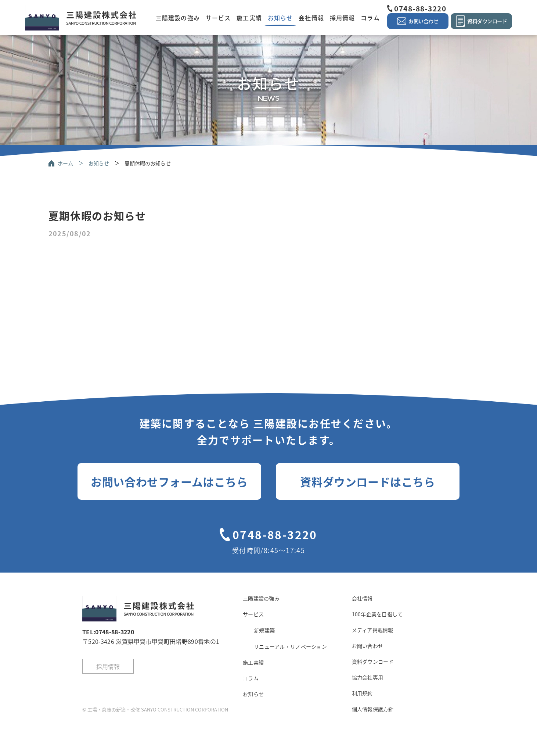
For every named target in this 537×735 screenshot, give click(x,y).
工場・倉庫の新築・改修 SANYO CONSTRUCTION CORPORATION (157, 709)
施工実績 (249, 17)
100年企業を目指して (377, 614)
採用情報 (342, 17)
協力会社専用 (367, 677)
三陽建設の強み (178, 17)
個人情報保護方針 (373, 709)
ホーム (65, 163)
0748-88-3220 (420, 8)
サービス (218, 17)
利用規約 (362, 693)
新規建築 (264, 630)
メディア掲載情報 (372, 630)
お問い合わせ (367, 645)
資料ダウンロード (373, 661)
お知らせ (280, 17)
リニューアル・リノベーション (290, 646)
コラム (370, 17)
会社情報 (311, 17)
